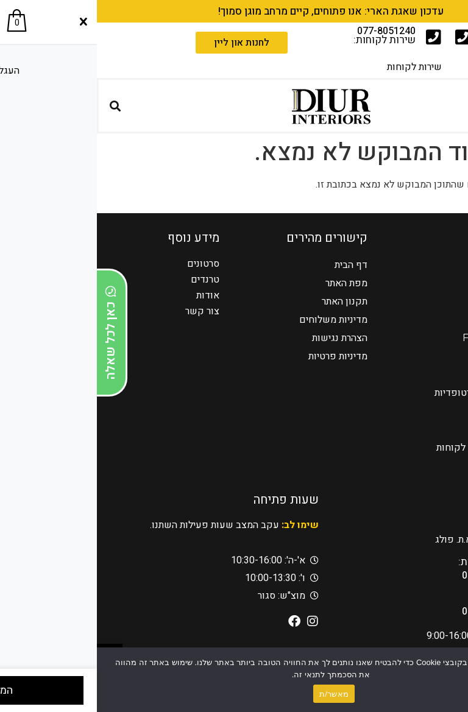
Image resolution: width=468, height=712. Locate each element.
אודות (110, 295)
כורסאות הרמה (421, 283)
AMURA (431, 356)
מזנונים (435, 429)
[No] (448, 679)
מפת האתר (250, 283)
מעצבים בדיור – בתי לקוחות (394, 447)
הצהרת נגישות (243, 338)
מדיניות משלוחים (236, 319)
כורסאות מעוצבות (414, 374)
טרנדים (108, 279)
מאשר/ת (237, 694)
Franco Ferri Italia (408, 338)
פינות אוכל (428, 411)
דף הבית (254, 264)
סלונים (436, 301)
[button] (454, 106)
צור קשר (105, 311)
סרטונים (106, 263)
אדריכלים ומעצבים (412, 465)
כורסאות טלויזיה (418, 264)
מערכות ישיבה (421, 319)
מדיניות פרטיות (241, 356)
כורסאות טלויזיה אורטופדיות (394, 392)
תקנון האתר (248, 301)
